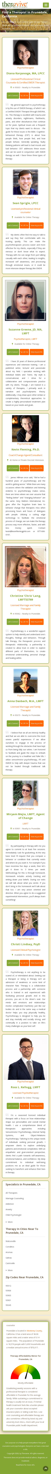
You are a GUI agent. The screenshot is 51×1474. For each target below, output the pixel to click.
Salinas (9, 1257)
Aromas (9, 1252)
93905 (8, 1295)
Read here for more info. (25, 1465)
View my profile (36, 95)
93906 (8, 1290)
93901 (8, 1300)
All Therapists (11, 1193)
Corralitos (10, 1246)
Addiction (10, 1204)
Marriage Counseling (15, 1198)
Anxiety (9, 1209)
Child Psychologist (13, 1215)
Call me (24, 95)
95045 (8, 1305)
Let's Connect (13, 95)
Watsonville (11, 1241)
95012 (8, 1285)
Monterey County (34, 1330)
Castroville (10, 1263)
